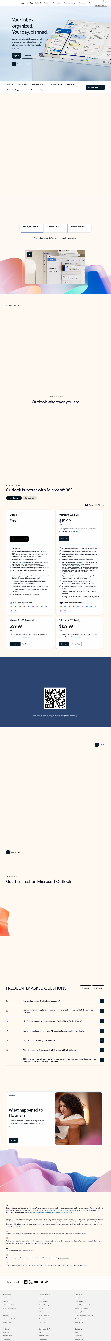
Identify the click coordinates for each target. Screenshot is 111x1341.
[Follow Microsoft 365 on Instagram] (41, 1282)
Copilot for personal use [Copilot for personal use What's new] (9, 1312)
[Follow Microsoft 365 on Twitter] (31, 1282)
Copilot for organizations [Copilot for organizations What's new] (9, 1308)
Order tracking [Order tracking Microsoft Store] (42, 1312)
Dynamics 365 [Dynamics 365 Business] (6, 1339)
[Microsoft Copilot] (11, 606)
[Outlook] (28, 606)
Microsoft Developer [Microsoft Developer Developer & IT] (44, 1335)
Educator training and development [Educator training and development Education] (84, 1315)
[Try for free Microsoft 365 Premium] (26, 644)
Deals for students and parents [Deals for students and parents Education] (83, 1319)
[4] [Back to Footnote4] (7, 1238)
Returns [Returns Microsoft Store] (41, 1308)
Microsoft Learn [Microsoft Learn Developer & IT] (43, 1339)
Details (84, 1234)
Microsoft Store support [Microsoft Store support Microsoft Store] (45, 1305)
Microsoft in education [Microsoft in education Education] (81, 1298)
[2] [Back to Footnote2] (7, 1216)
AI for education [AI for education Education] (79, 1322)
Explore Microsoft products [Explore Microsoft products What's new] (10, 1319)
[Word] (15, 606)
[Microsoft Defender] (41, 606)
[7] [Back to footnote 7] (7, 1262)
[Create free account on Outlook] (21, 64)
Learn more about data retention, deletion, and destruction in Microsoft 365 (49, 1212)
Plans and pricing (69, 3)
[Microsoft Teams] (46, 606)
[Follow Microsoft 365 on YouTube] (36, 1282)
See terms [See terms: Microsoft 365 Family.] (76, 637)
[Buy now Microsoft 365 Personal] (15, 644)
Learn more (18, 1226)
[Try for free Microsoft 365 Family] (76, 644)
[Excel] (20, 606)
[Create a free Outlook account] (19, 539)
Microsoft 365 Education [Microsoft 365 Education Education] (81, 1308)
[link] (10, 85)
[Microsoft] (10, 3)
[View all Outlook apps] (13, 852)
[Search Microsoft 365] (105, 2)
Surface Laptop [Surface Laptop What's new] (6, 1301)
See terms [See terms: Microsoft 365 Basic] (76, 531)
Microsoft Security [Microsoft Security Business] (7, 1335)
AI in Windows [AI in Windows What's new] (6, 1315)
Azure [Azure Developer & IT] (40, 1332)
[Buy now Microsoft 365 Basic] (64, 538)
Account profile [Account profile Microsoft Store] (43, 1298)
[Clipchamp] (15, 611)
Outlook (38, 3)
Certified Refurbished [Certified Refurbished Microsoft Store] (44, 1315)
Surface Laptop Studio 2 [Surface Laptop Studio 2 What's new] (9, 1305)
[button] (29, 254)
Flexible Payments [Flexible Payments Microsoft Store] (43, 1322)
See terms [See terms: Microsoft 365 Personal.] (26, 637)
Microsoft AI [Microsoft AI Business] (6, 1332)
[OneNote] (33, 606)
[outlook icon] (11, 603)
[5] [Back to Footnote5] (7, 1247)
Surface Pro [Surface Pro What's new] (6, 1298)
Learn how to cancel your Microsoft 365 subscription (60, 1210)
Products (47, 3)
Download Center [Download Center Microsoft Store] (43, 1301)
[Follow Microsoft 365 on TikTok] (46, 1282)
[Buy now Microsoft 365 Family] (64, 644)
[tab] (31, 228)
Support (91, 3)
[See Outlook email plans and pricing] (95, 87)
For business (57, 3)
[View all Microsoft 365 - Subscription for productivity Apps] (100, 745)
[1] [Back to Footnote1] (7, 1205)
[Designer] (11, 611)
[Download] (27, 56)
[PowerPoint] (24, 606)
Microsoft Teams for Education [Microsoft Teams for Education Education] (83, 1305)
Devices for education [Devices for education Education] (80, 1301)
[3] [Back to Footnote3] (7, 1230)
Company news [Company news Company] (79, 1339)
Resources (82, 3)
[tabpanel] (55, 261)
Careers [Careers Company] (77, 1332)
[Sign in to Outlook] (16, 56)
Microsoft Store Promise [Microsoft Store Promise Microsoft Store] (45, 1319)
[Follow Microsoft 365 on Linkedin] (26, 1282)
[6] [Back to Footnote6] (7, 1255)
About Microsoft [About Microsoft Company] (79, 1335)
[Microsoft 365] (26, 3)
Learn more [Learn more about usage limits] (65, 1258)
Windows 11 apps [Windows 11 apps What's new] (7, 1322)
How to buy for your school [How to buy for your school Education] (82, 1312)
